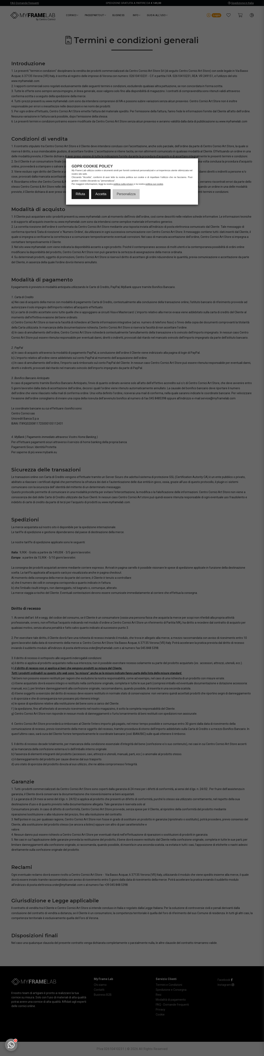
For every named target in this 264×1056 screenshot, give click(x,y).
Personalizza (126, 194)
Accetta (100, 194)
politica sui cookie (154, 184)
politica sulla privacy (123, 184)
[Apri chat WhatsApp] (11, 1045)
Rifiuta (80, 194)
